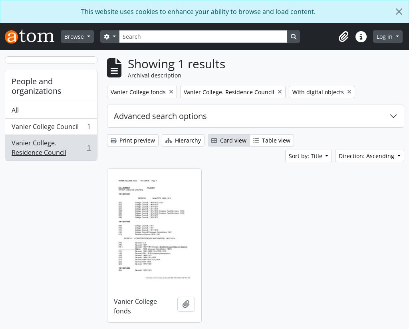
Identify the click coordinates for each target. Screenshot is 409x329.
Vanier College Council (51, 128)
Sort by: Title (306, 156)
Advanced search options (160, 116)
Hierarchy (183, 140)
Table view (271, 140)
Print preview (133, 140)
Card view (228, 140)
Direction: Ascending (367, 156)
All (15, 110)
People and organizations (37, 86)
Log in (385, 36)
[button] (343, 37)
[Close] (399, 11)
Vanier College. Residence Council (51, 148)
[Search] (203, 36)
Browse (74, 36)
